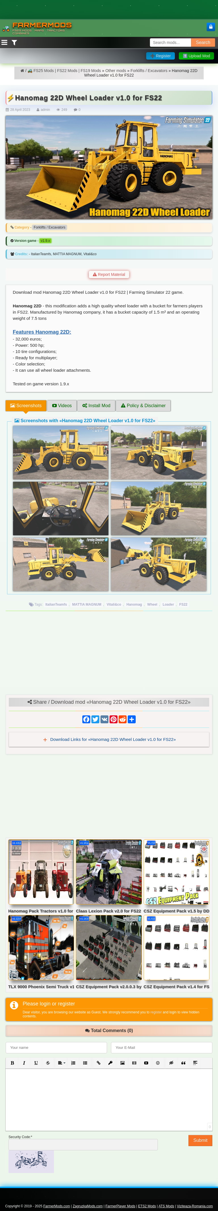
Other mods (115, 70)
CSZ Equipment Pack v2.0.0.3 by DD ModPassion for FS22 (109, 986)
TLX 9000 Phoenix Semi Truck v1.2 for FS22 (41, 986)
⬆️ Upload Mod (196, 56)
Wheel (152, 604)
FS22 (183, 604)
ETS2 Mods (147, 1206)
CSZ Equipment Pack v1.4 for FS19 (176, 986)
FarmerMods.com (56, 1206)
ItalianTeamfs (56, 604)
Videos (62, 405)
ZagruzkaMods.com (87, 1206)
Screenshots (25, 405)
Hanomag (134, 604)
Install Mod (96, 405)
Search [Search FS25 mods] (203, 42)
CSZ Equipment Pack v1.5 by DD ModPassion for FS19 (176, 911)
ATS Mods (166, 1206)
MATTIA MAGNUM (86, 604)
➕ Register (160, 56)
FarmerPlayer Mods (120, 1206)
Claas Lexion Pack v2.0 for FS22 (108, 911)
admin (45, 110)
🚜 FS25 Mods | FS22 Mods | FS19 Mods (64, 70)
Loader (168, 604)
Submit (200, 1140)
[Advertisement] (109, 655)
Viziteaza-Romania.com (195, 1206)
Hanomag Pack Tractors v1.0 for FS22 (41, 911)
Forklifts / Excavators (149, 70)
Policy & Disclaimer (143, 405)
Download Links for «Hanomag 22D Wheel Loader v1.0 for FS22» (112, 739)
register (156, 1012)
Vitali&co (114, 604)
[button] (12, 1063)
